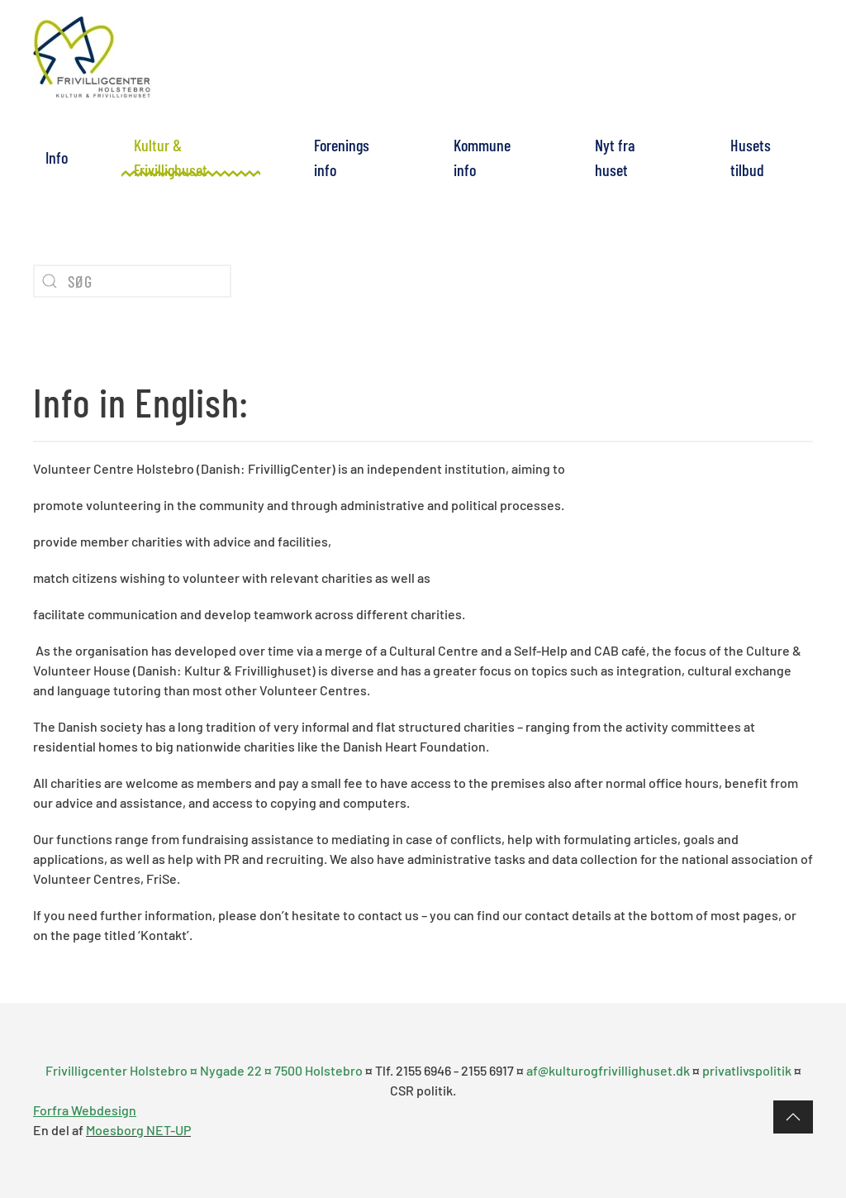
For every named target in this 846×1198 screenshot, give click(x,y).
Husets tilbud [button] (750, 157)
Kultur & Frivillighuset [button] (170, 157)
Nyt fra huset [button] (615, 157)
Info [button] (56, 157)
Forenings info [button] (341, 157)
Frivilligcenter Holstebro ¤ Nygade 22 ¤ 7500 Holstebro (205, 1070)
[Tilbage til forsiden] (93, 58)
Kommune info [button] (482, 157)
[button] (793, 1117)
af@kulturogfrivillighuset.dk (608, 1070)
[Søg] (132, 281)
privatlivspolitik (746, 1070)
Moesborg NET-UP (138, 1130)
